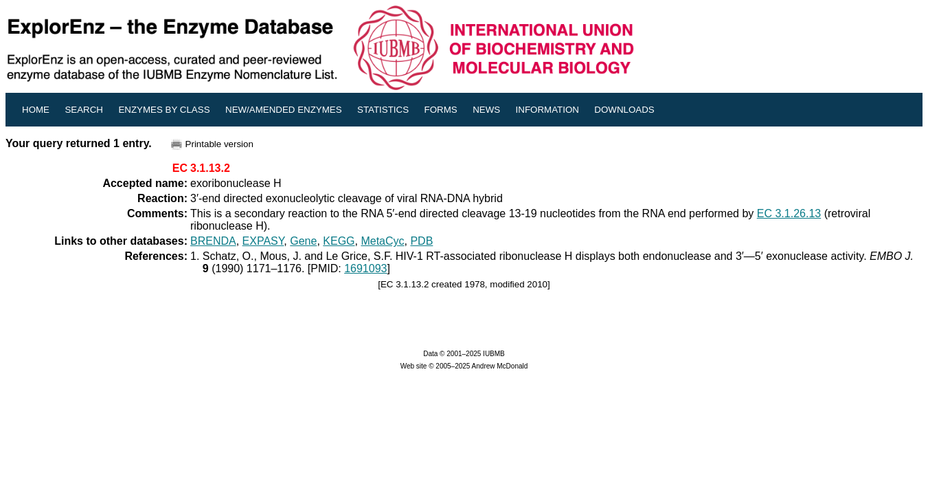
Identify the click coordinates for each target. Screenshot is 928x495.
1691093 (365, 268)
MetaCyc (382, 241)
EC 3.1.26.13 (789, 213)
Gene (303, 241)
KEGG (338, 241)
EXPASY (263, 241)
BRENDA (213, 241)
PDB (421, 241)
